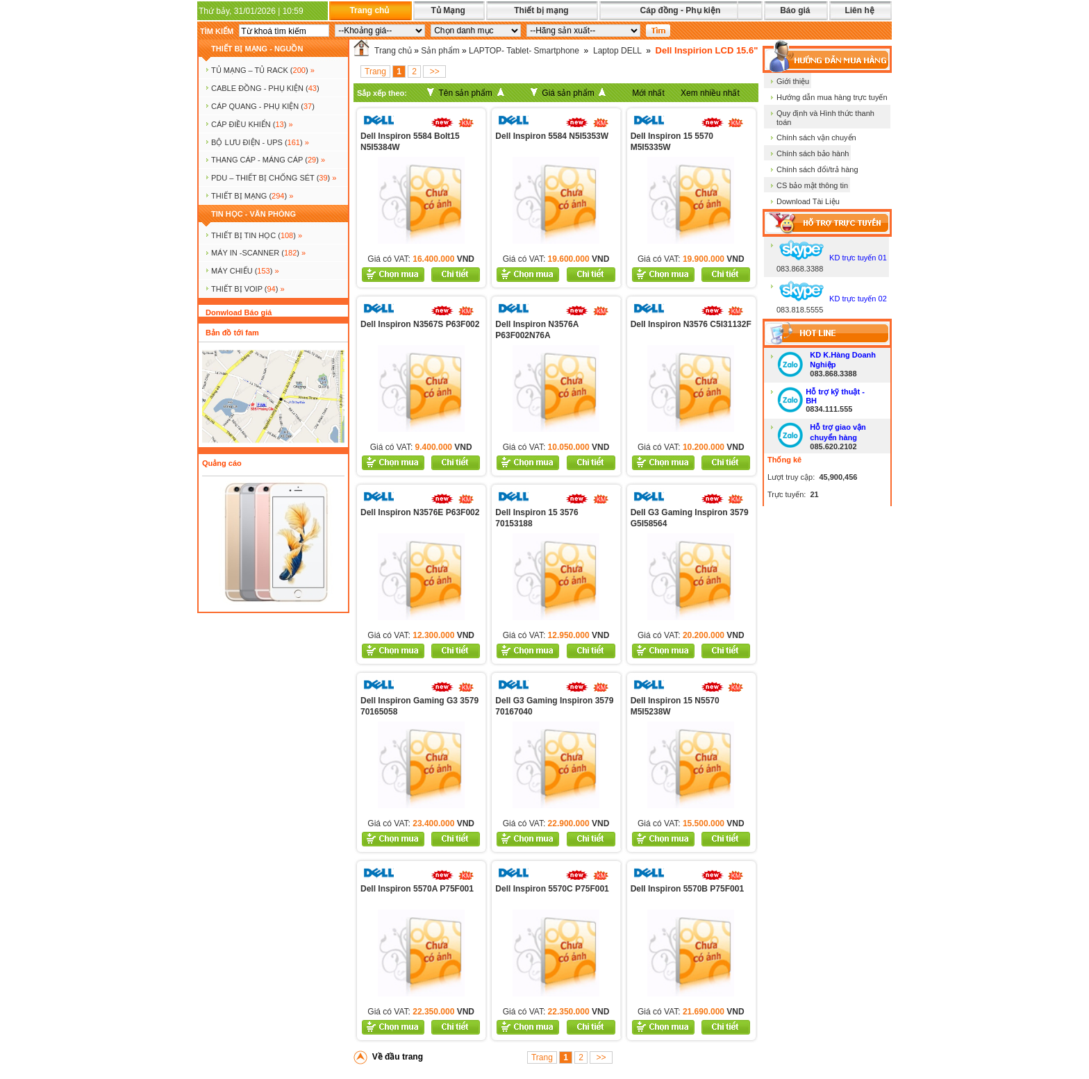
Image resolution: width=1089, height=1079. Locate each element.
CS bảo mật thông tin (812, 185)
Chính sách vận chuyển (816, 137)
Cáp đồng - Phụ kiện (680, 10)
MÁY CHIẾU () (245, 271)
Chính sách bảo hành (812, 153)
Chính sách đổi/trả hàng (817, 169)
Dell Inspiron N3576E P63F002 (419, 512)
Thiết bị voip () (248, 289)
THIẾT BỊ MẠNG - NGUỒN (257, 48)
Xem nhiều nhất (710, 93)
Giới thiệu (792, 81)
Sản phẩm (440, 51)
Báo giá (795, 10)
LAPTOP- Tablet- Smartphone (524, 51)
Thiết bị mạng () (252, 196)
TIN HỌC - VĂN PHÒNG (253, 214)
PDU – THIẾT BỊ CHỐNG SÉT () (273, 178)
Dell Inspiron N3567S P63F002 (419, 324)
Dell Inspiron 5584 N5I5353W (551, 136)
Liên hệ (859, 10)
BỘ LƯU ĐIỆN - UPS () (260, 142)
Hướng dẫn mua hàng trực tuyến (832, 97)
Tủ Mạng (448, 10)
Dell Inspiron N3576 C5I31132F (691, 324)
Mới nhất (648, 93)
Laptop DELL (617, 51)
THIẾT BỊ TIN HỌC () (256, 235)
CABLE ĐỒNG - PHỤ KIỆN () (265, 88)
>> (434, 71)
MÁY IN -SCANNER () (258, 253)
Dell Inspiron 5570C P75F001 (551, 889)
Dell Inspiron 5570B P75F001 (687, 889)
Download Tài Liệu (808, 201)
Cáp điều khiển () (252, 124)
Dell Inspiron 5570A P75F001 (417, 889)
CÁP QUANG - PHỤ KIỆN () (263, 106)
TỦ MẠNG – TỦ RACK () (263, 70)
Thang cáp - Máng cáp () (268, 160)
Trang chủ (369, 10)
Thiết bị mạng (541, 10)
